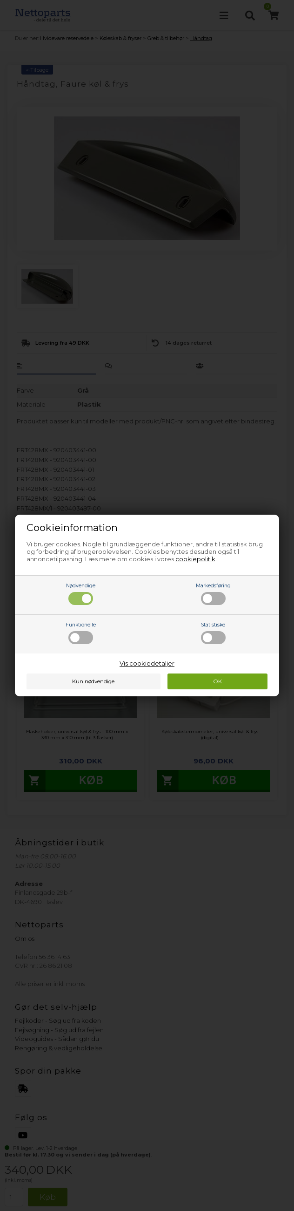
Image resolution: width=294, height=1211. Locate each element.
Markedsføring (213, 594)
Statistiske (213, 633)
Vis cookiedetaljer (147, 663)
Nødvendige (80, 594)
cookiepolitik (195, 559)
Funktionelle (81, 633)
